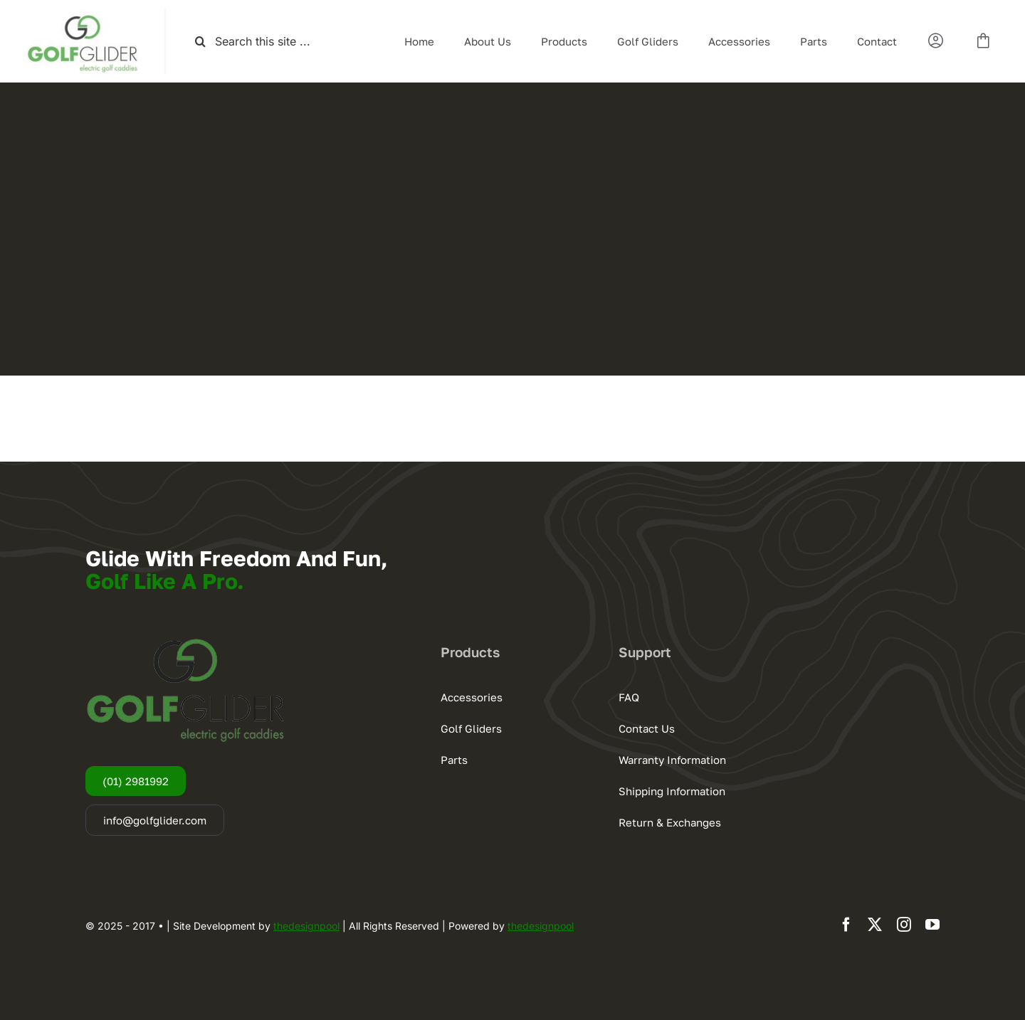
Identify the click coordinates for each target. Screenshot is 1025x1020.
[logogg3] (82, 14)
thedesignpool (306, 926)
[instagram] (904, 925)
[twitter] (875, 925)
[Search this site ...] (268, 41)
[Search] (200, 41)
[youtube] (932, 925)
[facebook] (846, 925)
